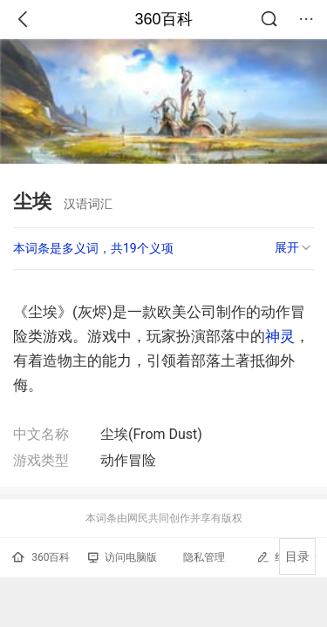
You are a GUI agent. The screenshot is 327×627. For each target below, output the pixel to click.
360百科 (163, 19)
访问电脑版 (122, 557)
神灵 (280, 336)
